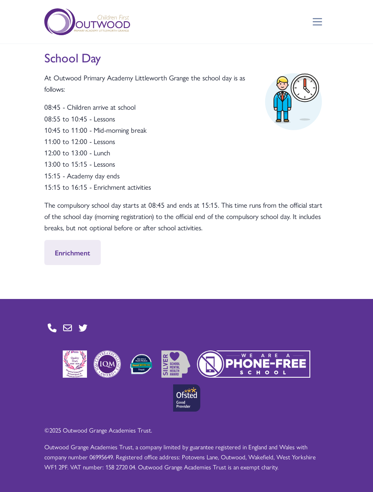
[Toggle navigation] (317, 22)
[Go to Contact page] (52, 328)
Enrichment (72, 252)
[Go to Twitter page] (83, 328)
